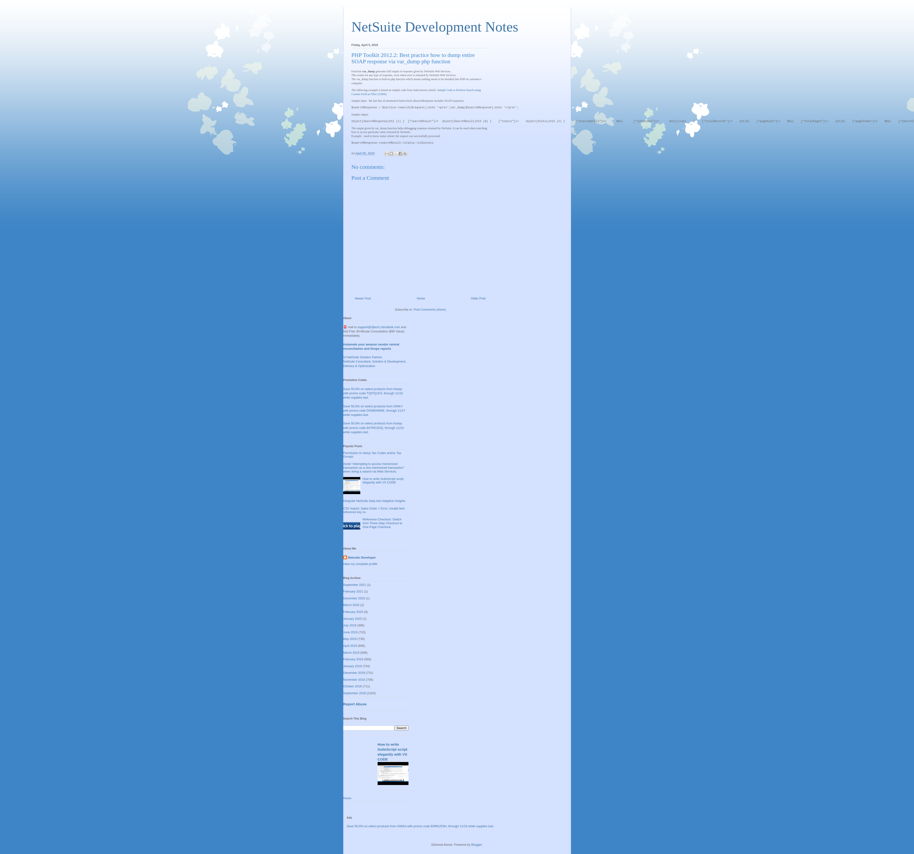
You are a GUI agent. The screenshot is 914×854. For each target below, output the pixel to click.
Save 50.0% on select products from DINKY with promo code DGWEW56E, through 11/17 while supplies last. (374, 410)
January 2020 (352, 618)
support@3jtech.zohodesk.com (379, 327)
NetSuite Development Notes (435, 27)
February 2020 (353, 612)
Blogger (476, 844)
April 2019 (350, 645)
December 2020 (354, 598)
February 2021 (353, 591)
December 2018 (354, 673)
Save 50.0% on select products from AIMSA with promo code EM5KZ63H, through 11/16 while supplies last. (420, 826)
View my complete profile (360, 564)
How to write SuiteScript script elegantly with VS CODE (383, 480)
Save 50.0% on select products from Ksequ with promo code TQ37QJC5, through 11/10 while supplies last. (373, 393)
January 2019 (352, 666)
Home (421, 298)
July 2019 (349, 625)
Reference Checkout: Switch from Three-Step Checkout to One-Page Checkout (382, 523)
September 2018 (354, 693)
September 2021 (354, 585)
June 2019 (350, 632)
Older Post (478, 298)
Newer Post (363, 298)
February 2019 (353, 659)
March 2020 (351, 605)
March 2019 (351, 652)
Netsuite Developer (362, 557)
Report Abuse (355, 704)
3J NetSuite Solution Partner (362, 357)
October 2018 (352, 686)
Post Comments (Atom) (430, 309)
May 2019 (350, 639)
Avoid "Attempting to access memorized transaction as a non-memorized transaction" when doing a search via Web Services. (373, 467)
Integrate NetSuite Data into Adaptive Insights (374, 501)
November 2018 (354, 679)
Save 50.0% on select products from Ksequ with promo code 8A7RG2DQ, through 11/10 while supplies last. (373, 428)
